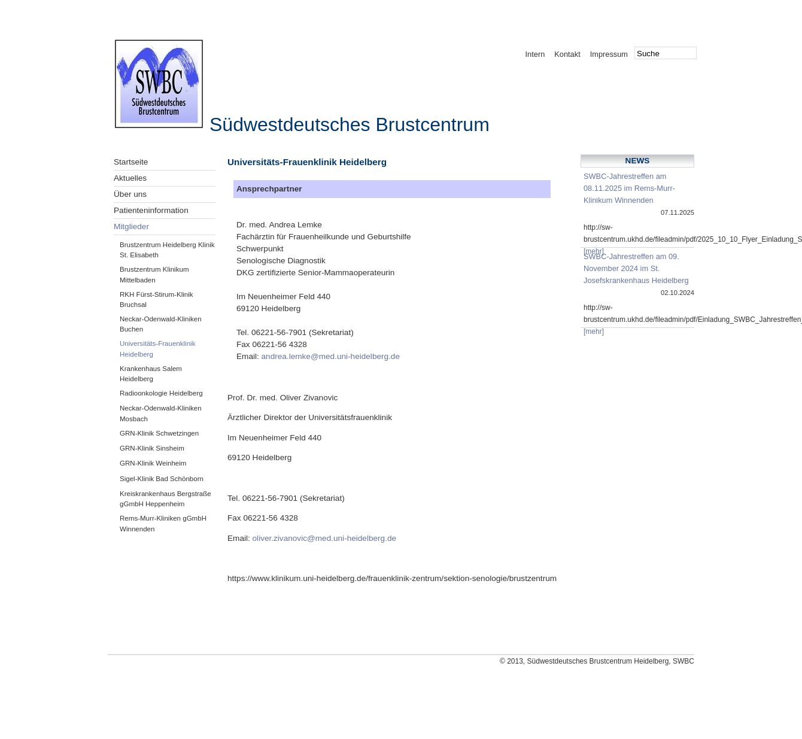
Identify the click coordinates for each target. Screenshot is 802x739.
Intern (535, 54)
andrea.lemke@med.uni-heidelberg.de (331, 356)
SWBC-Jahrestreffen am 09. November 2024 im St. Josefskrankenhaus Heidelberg (636, 268)
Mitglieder (131, 226)
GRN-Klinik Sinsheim (152, 448)
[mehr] (594, 251)
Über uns (130, 194)
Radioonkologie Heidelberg (161, 393)
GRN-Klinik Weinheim (153, 463)
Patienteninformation (151, 210)
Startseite (131, 161)
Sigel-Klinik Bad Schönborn (161, 478)
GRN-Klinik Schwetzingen (159, 433)
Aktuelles (130, 178)
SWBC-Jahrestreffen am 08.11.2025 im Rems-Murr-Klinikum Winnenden (629, 188)
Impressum (609, 54)
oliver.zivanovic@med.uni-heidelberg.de (325, 538)
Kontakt (567, 54)
